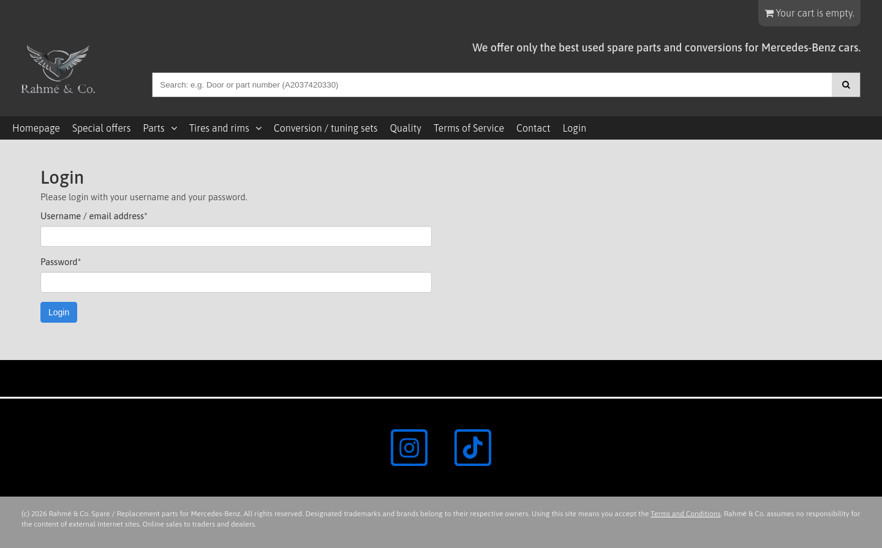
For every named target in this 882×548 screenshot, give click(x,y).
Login (574, 127)
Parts (153, 127)
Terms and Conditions (685, 513)
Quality (405, 127)
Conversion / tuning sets (326, 127)
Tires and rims (219, 127)
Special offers (101, 127)
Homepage (36, 127)
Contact (533, 127)
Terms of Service (469, 127)
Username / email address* (94, 216)
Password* (60, 262)
